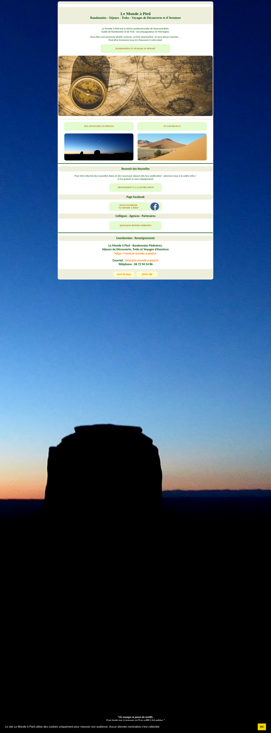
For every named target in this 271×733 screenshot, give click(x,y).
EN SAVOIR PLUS (172, 126)
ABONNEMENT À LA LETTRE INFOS (135, 187)
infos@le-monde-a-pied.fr (141, 260)
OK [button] (262, 726)
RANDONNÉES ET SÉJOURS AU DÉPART (136, 48)
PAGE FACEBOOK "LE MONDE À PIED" (128, 206)
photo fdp (147, 274)
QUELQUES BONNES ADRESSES (135, 225)
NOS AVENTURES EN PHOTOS (99, 126)
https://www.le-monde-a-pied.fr (135, 253)
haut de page (124, 274)
